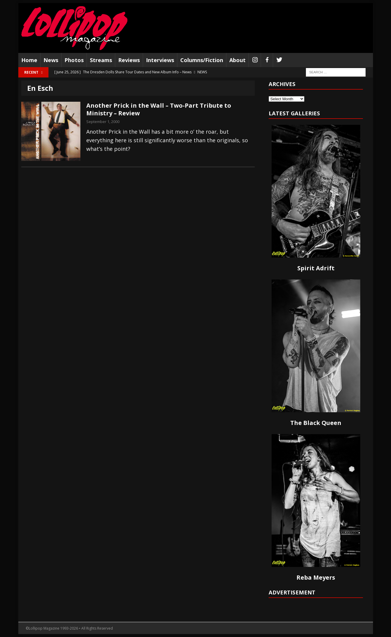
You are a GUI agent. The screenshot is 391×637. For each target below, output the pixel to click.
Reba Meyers (315, 577)
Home (29, 60)
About (237, 60)
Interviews (160, 60)
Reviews (129, 60)
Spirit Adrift (316, 268)
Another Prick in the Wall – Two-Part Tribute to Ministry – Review (158, 109)
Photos (74, 60)
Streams (101, 60)
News (50, 60)
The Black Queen (315, 423)
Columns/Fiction (201, 60)
